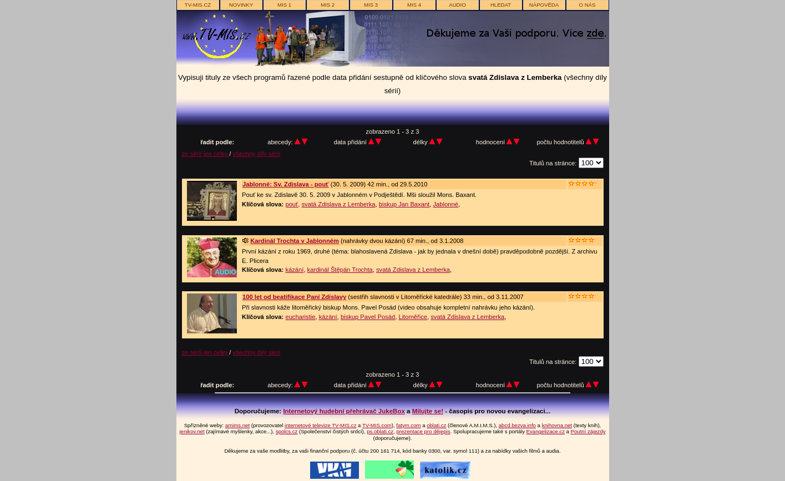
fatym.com (408, 425)
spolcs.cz (286, 431)
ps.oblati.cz (380, 431)
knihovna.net (557, 425)
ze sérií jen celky (206, 153)
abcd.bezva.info (517, 425)
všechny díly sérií (257, 153)
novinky (241, 5)
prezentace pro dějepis (423, 431)
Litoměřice (412, 316)
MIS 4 (414, 5)
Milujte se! (427, 411)
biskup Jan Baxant (404, 204)
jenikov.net (191, 431)
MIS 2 (328, 5)
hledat (500, 5)
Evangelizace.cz (545, 431)
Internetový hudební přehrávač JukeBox (344, 411)
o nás (587, 5)
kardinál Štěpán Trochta (340, 269)
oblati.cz (436, 425)
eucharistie (300, 316)
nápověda (544, 5)
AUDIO (457, 5)
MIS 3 (371, 5)
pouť (291, 204)
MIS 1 (284, 5)
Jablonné (445, 204)
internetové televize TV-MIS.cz (320, 425)
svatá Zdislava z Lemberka (339, 204)
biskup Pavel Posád (368, 316)
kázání (294, 269)
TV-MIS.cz (198, 5)
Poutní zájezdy (588, 431)
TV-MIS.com (377, 425)
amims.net (237, 425)
